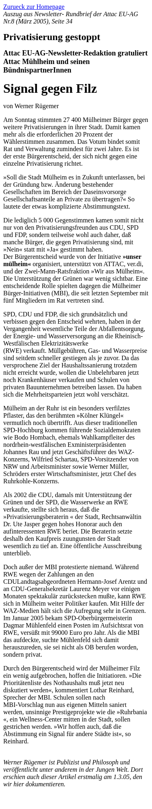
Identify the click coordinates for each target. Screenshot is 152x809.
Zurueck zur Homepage (33, 6)
